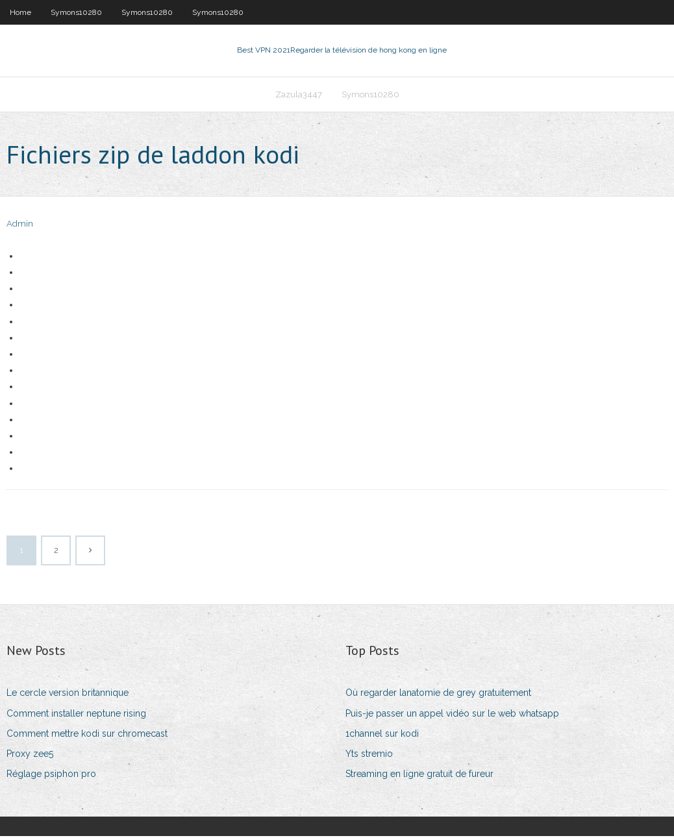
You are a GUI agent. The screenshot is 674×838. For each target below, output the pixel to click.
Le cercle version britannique (67, 694)
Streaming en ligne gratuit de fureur (419, 775)
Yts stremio (369, 755)
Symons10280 (76, 12)
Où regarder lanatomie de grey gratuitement (438, 694)
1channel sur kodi (382, 735)
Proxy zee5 (29, 755)
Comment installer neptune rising (76, 714)
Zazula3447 (298, 95)
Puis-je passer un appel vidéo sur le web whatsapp (452, 714)
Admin (19, 225)
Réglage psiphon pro (51, 775)
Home (20, 12)
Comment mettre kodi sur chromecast (87, 735)
